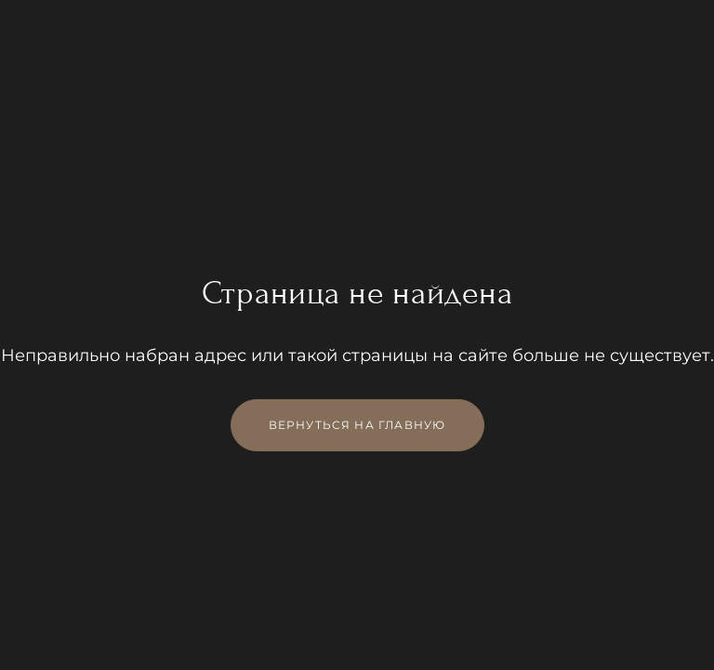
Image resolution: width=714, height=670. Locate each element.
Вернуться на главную (357, 425)
